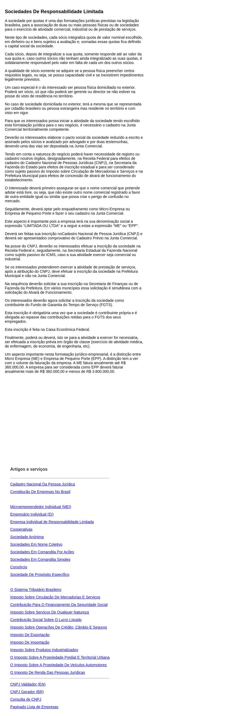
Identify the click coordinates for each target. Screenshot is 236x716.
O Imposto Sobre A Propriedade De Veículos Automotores (58, 665)
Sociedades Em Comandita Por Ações (42, 552)
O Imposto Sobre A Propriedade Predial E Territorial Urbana (60, 657)
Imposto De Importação (30, 642)
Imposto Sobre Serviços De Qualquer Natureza (49, 612)
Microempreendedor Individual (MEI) (40, 507)
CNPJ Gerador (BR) (27, 692)
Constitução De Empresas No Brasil (40, 492)
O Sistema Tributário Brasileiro (35, 589)
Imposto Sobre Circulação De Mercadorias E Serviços (55, 597)
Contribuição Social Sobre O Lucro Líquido (46, 620)
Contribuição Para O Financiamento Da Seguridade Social (59, 604)
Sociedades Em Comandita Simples (40, 559)
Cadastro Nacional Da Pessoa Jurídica (42, 484)
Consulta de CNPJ (25, 699)
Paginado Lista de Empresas (34, 707)
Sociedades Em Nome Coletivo (36, 544)
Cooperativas (21, 529)
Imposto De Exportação (30, 635)
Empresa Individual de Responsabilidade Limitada (52, 522)
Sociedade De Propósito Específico (39, 574)
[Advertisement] (74, 411)
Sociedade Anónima (27, 537)
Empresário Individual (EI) (32, 514)
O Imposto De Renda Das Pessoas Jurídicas (47, 672)
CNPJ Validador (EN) (27, 684)
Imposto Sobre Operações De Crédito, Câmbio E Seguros (58, 627)
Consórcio (18, 567)
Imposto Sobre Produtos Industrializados (44, 650)
